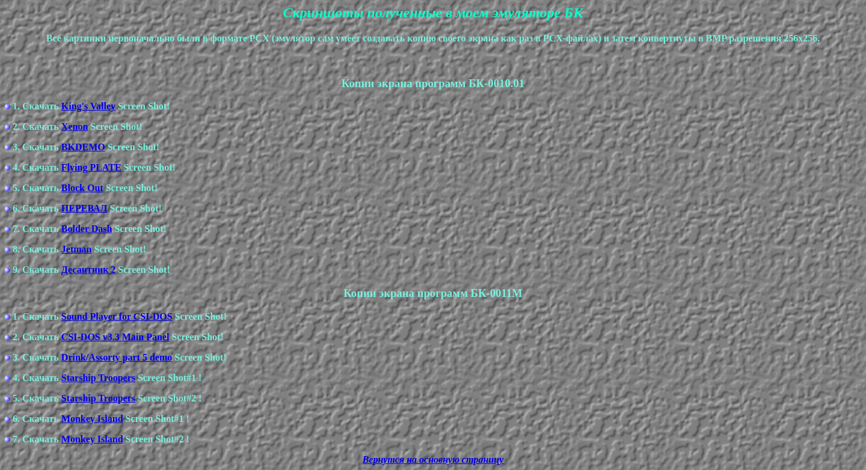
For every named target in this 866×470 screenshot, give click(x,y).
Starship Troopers (98, 378)
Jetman (76, 249)
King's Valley (88, 106)
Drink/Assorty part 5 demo (116, 357)
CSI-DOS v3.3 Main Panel (115, 337)
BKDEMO (83, 147)
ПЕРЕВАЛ (84, 208)
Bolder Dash (86, 229)
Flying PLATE (91, 167)
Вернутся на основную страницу (433, 459)
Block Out (82, 188)
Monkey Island (92, 419)
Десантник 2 (88, 269)
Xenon (74, 126)
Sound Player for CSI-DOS (117, 316)
